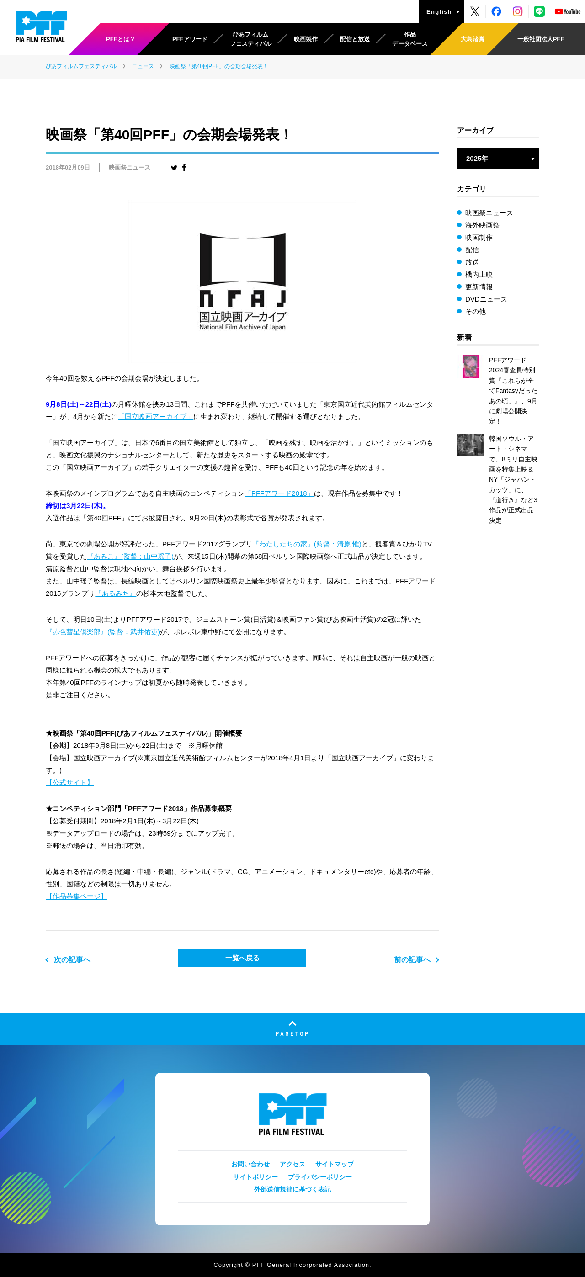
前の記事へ (412, 960)
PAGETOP (293, 1033)
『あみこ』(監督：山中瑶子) (130, 556)
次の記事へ (72, 960)
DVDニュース (486, 299)
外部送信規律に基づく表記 (292, 1189)
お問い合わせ (250, 1164)
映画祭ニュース (129, 167)
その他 (475, 311)
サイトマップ (334, 1164)
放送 (472, 262)
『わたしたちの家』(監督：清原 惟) (307, 544)
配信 (472, 250)
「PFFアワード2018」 (279, 493)
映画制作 (479, 237)
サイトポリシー (255, 1177)
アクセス (292, 1164)
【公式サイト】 (70, 782)
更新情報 (479, 287)
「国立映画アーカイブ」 (155, 416)
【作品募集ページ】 (76, 896)
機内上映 (479, 274)
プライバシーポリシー (320, 1177)
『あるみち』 (115, 593)
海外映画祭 (482, 225)
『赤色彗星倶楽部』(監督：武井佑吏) (103, 632)
